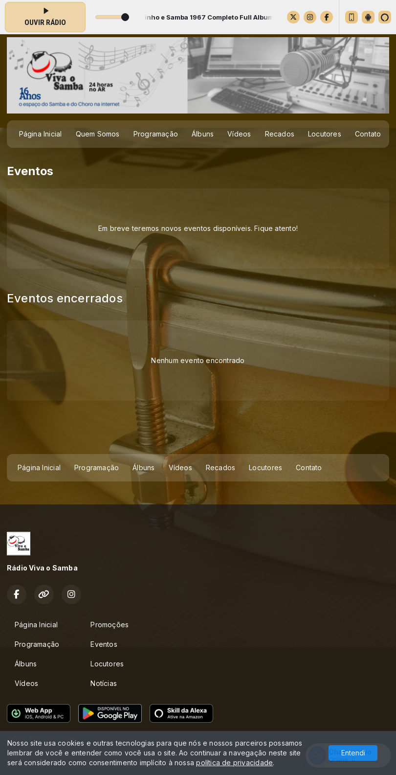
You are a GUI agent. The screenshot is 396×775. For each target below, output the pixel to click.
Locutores (324, 134)
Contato (368, 134)
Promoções (109, 624)
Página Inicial (40, 134)
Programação (155, 134)
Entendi (353, 753)
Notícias (103, 683)
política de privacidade (234, 762)
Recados (279, 134)
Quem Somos (98, 134)
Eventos (103, 644)
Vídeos (239, 134)
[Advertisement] (198, 430)
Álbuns (203, 134)
